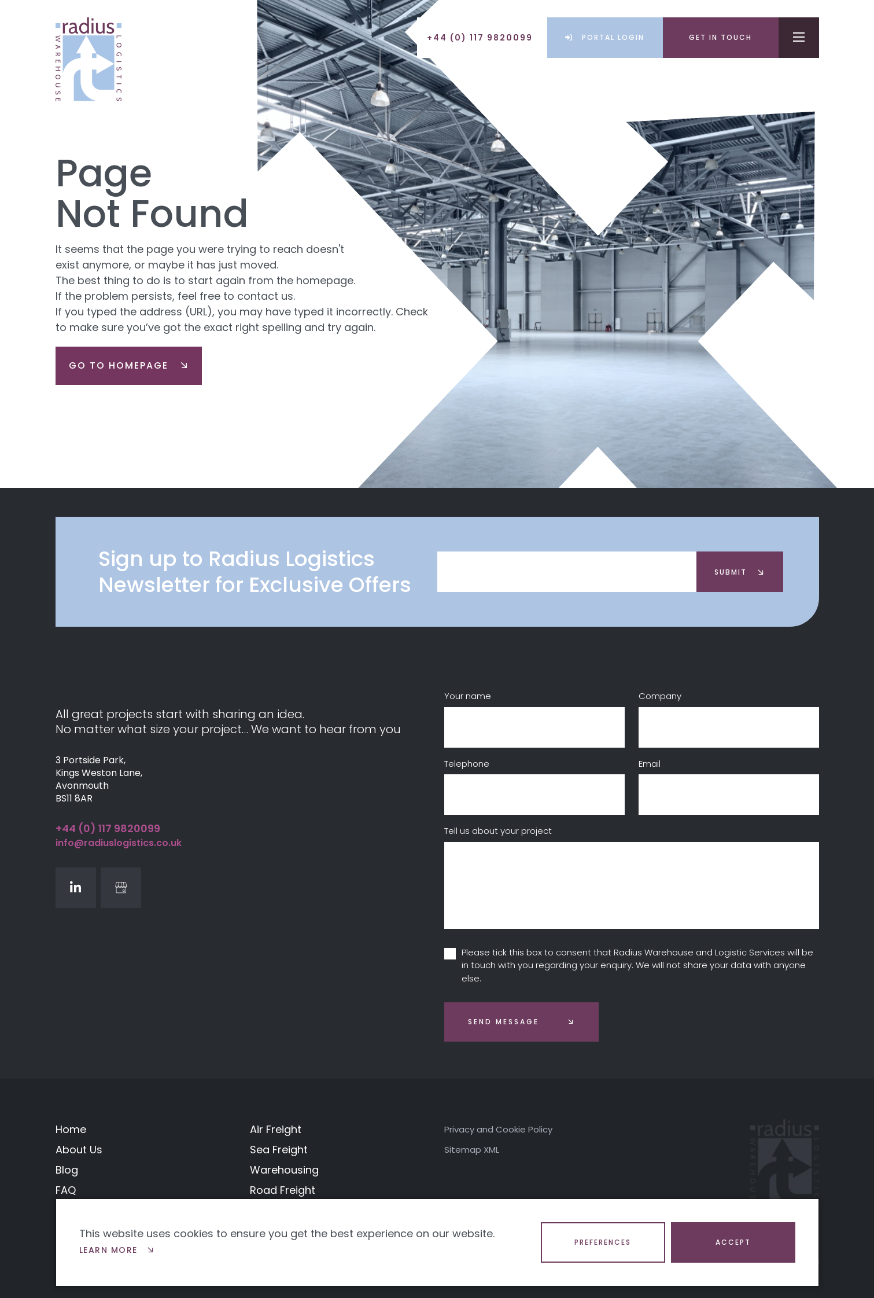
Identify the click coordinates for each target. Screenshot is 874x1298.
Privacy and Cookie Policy (498, 1129)
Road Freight (282, 1190)
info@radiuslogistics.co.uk (119, 843)
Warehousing (284, 1170)
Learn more (117, 1250)
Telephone (466, 764)
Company (660, 696)
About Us (79, 1149)
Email (650, 764)
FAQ (66, 1190)
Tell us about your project (498, 831)
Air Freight (275, 1129)
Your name (467, 696)
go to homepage (129, 365)
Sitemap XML (471, 1149)
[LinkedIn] (76, 887)
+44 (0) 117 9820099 (108, 828)
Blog (67, 1170)
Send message (503, 1022)
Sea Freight (279, 1149)
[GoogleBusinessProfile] (121, 887)
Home (71, 1129)
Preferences (602, 1242)
